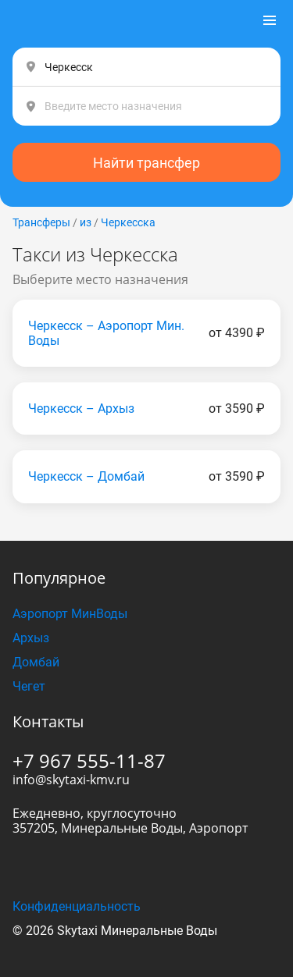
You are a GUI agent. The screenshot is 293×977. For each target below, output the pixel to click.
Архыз (31, 638)
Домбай (36, 662)
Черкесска (128, 222)
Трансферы (41, 222)
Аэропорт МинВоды (70, 613)
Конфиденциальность (77, 906)
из (85, 222)
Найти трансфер (146, 163)
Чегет (29, 686)
